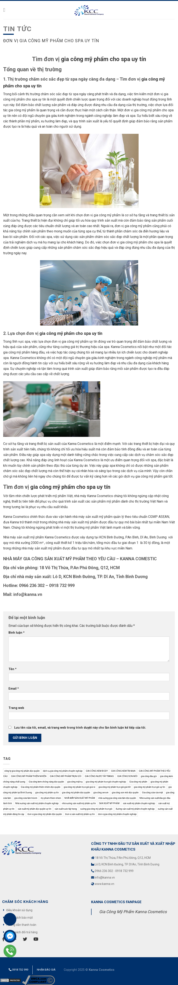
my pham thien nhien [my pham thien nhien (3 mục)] (51, 798)
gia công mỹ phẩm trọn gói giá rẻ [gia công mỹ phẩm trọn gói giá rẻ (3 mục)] (79, 787)
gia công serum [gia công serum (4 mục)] (100, 792)
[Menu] (5, 10)
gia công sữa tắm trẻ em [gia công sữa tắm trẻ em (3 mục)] (25, 798)
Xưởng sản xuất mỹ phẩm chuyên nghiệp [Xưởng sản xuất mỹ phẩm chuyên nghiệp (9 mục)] (135, 809)
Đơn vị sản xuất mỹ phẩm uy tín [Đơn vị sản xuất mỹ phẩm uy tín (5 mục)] (80, 814)
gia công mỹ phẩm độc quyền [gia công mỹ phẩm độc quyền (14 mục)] (76, 792)
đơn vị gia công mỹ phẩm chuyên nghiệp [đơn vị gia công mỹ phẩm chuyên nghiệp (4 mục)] (117, 814)
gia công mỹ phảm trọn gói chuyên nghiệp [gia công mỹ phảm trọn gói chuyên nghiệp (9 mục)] (106, 782)
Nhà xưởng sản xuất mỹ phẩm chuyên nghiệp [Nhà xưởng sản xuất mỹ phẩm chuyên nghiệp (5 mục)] (36, 803)
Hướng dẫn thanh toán (21, 924)
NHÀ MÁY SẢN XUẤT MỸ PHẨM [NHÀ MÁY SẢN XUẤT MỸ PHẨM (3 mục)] (79, 798)
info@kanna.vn (105, 877)
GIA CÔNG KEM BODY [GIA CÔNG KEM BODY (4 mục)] (97, 771)
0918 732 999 (124, 871)
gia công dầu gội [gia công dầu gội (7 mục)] (149, 776)
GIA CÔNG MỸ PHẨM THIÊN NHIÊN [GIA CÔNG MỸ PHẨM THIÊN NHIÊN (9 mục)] (28, 776)
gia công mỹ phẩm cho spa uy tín (103, 59)
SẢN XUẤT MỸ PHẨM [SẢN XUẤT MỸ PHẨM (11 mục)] (109, 803)
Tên (12, 669)
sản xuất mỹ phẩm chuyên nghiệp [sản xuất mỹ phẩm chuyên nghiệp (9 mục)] (139, 803)
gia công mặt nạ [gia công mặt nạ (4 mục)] (74, 782)
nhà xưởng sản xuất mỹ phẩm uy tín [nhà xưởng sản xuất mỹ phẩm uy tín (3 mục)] (79, 803)
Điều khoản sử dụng (19, 910)
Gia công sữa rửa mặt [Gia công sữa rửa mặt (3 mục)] (152, 792)
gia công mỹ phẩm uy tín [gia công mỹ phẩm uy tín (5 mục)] (47, 792)
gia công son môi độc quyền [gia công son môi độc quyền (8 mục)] (125, 792)
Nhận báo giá (46, 969)
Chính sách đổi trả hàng (22, 932)
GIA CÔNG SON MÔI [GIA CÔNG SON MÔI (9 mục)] (127, 776)
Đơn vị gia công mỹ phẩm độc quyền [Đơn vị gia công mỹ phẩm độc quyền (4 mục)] (45, 814)
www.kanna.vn (104, 884)
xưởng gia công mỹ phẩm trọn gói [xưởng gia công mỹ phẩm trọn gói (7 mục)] (96, 809)
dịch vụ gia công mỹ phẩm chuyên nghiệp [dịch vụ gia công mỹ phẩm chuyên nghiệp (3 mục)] (62, 771)
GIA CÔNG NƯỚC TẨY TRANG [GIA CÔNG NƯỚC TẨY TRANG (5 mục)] (99, 776)
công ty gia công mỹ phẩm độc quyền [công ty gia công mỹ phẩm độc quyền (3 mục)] (22, 771)
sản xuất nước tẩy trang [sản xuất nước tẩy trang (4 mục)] (66, 809)
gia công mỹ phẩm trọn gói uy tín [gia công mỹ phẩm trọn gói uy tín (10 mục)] (149, 787)
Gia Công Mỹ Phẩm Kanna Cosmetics (133, 911)
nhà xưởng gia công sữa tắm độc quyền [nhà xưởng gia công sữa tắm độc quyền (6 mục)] (117, 798)
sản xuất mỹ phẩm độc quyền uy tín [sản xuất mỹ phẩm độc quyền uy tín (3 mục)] (34, 809)
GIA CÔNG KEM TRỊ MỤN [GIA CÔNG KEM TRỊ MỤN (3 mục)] (123, 771)
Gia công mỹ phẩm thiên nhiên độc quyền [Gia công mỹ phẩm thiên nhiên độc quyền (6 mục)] (40, 787)
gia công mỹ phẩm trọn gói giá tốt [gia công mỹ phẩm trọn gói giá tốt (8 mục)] (115, 787)
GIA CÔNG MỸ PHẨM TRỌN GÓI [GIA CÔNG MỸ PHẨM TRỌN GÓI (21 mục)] (65, 776)
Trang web (16, 708)
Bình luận (16, 632)
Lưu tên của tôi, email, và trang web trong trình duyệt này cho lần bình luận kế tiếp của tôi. (80, 727)
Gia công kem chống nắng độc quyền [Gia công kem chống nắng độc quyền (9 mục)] (46, 782)
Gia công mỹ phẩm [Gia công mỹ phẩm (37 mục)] (138, 782)
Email (13, 688)
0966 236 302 (104, 871)
